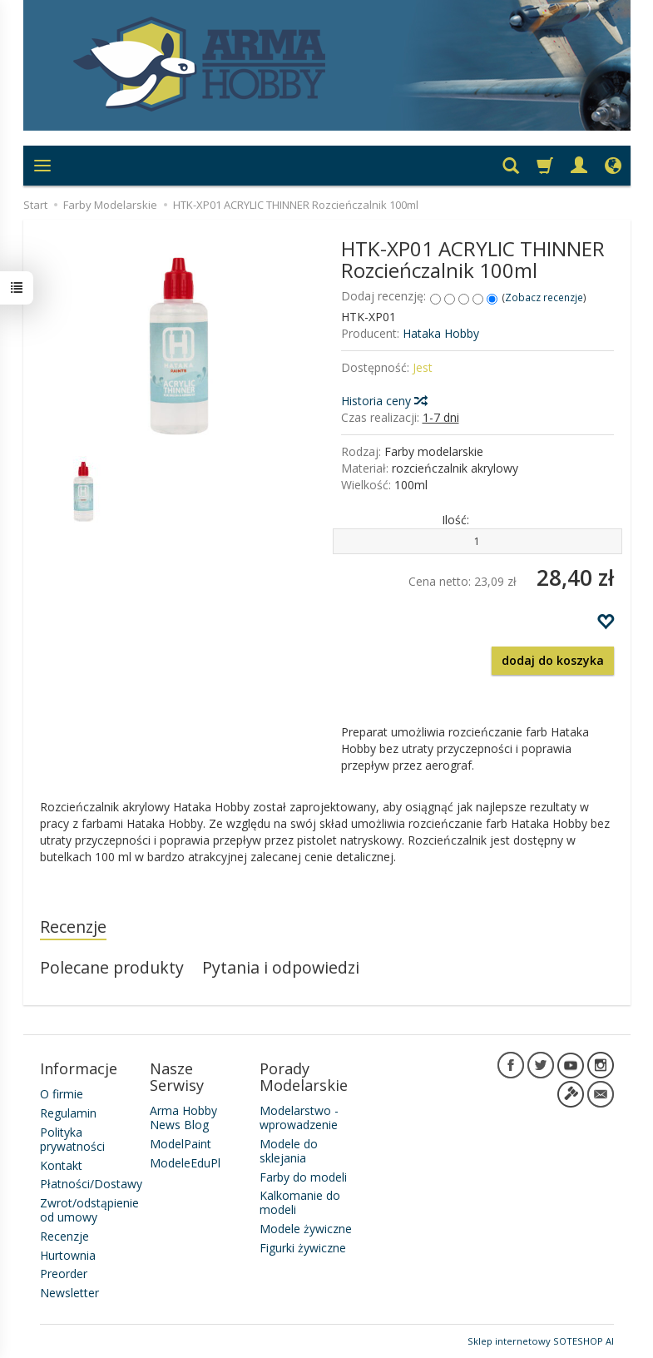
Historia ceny (383, 401)
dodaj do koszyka (553, 660)
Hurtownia (68, 1255)
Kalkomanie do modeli (300, 1202)
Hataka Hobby (441, 333)
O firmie (61, 1094)
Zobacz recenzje (544, 297)
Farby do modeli (303, 1177)
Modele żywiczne (306, 1229)
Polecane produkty (112, 967)
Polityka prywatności (72, 1139)
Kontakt (61, 1165)
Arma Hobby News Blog (183, 1117)
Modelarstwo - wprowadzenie (299, 1117)
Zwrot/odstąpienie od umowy (89, 1210)
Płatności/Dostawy (91, 1184)
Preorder (63, 1273)
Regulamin (68, 1113)
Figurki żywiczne (303, 1248)
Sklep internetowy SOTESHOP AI (540, 1341)
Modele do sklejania (289, 1151)
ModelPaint (180, 1144)
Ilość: (455, 520)
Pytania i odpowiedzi (280, 967)
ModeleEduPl (185, 1163)
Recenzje (73, 926)
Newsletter (69, 1293)
